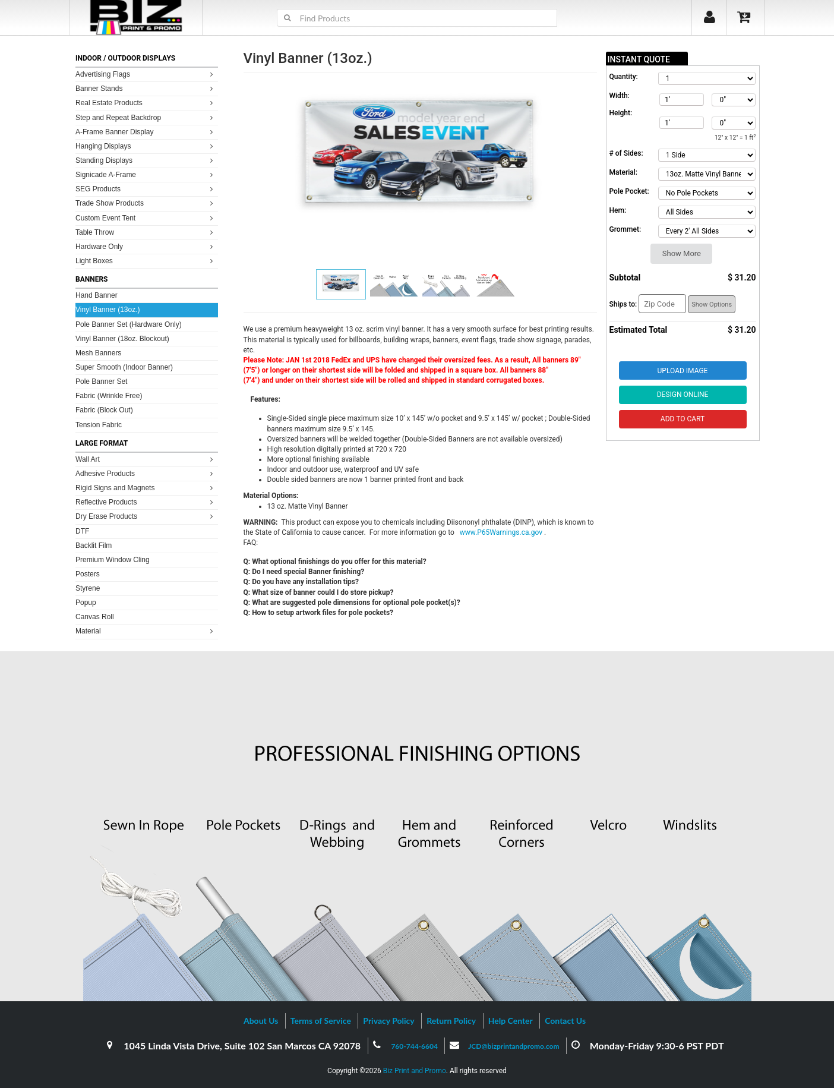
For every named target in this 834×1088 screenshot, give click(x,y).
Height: (621, 113)
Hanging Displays (145, 145)
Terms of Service (320, 1021)
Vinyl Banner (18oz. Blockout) (122, 339)
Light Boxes (145, 260)
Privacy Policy (388, 1021)
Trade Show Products (145, 202)
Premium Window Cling (112, 560)
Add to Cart (683, 419)
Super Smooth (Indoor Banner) (124, 367)
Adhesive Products (145, 473)
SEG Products (145, 188)
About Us (261, 1021)
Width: (619, 96)
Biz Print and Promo (414, 1071)
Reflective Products (145, 501)
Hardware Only (145, 246)
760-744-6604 (414, 1046)
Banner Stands (145, 88)
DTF (82, 531)
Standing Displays (145, 160)
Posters (87, 574)
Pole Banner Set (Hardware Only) (128, 324)
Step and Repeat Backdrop (145, 117)
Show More (681, 253)
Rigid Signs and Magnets (145, 487)
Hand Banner (96, 295)
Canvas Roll (94, 617)
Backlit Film (93, 545)
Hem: (618, 210)
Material (145, 630)
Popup (85, 602)
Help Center (510, 1021)
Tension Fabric (98, 425)
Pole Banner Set (101, 381)
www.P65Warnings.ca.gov (502, 532)
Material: (623, 172)
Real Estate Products (145, 102)
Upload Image (683, 371)
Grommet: (625, 229)
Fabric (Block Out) (104, 410)
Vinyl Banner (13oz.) (107, 309)
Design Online (683, 394)
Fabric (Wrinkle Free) (108, 396)
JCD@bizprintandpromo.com (513, 1046)
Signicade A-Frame (145, 174)
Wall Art (145, 459)
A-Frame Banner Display (145, 131)
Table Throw (145, 232)
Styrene (87, 588)
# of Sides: (626, 153)
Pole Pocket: (629, 191)
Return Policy (451, 1021)
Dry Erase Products (145, 516)
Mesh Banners (98, 353)
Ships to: (623, 304)
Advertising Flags (145, 74)
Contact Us (565, 1021)
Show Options (711, 304)
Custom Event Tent (145, 217)
